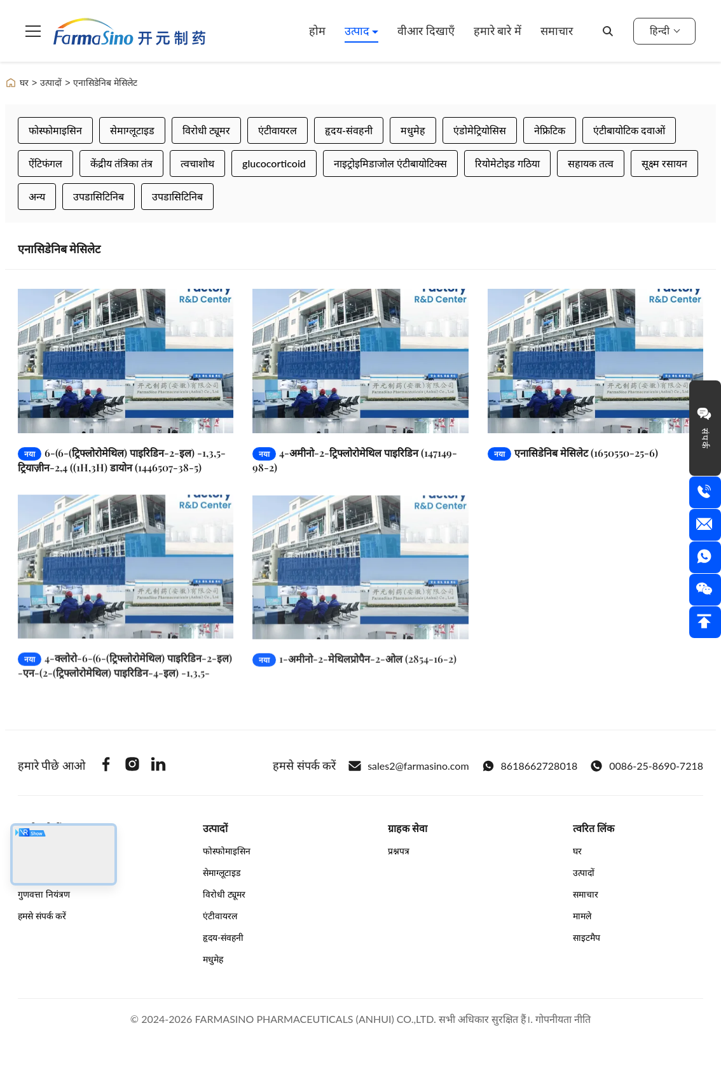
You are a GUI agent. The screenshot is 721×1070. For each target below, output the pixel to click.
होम (317, 31)
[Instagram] (132, 766)
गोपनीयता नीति (563, 1019)
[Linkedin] (158, 766)
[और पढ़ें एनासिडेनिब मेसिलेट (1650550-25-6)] (595, 361)
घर (17, 82)
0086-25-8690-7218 (646, 766)
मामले (582, 915)
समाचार (556, 31)
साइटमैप (586, 937)
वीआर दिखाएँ (426, 31)
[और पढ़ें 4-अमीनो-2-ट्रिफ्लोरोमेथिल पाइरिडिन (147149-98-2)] (360, 361)
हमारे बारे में (497, 31)
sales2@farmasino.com (408, 766)
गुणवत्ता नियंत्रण (44, 894)
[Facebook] (106, 766)
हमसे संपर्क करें (42, 915)
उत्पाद (359, 31)
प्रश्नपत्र (398, 850)
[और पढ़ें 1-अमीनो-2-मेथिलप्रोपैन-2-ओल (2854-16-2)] (360, 581)
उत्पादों (51, 83)
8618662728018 (530, 766)
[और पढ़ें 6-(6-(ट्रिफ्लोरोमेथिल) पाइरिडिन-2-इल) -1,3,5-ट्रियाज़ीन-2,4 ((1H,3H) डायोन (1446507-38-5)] (125, 361)
